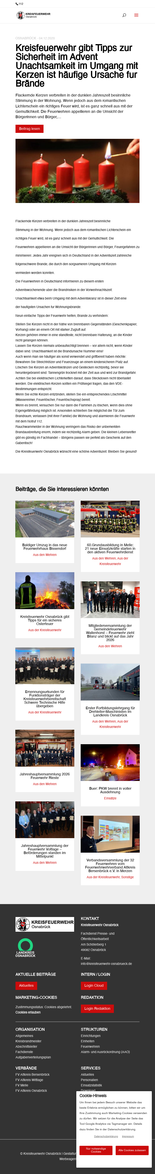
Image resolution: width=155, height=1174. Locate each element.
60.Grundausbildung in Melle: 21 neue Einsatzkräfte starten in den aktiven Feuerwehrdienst (110, 548)
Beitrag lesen (29, 129)
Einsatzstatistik (91, 1085)
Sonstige (127, 877)
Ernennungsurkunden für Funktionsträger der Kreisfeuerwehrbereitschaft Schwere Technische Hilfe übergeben (44, 699)
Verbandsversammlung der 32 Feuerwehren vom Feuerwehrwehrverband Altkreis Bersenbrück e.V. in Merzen (110, 866)
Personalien (90, 1080)
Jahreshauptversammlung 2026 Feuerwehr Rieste (45, 776)
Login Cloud (94, 986)
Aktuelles (26, 986)
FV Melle (21, 1085)
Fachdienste (24, 1052)
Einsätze (110, 798)
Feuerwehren (90, 1046)
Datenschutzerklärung (106, 1136)
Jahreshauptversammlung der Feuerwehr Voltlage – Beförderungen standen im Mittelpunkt (44, 851)
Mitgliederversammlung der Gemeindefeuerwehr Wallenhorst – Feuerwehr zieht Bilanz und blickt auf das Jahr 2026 (110, 633)
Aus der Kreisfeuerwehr (44, 630)
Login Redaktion (97, 1009)
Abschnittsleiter (26, 1046)
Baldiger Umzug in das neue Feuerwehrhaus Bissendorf (44, 547)
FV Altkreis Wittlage (29, 1080)
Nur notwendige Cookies (96, 1150)
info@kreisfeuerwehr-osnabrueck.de (106, 964)
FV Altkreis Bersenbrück (32, 1074)
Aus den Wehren (45, 555)
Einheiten (87, 1041)
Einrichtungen (91, 1036)
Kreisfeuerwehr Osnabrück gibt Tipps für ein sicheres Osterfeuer (44, 620)
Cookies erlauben (28, 1012)
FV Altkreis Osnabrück (31, 1091)
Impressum (128, 1136)
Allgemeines (24, 1036)
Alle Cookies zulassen (132, 1150)
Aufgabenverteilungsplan (33, 1057)
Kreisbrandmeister (28, 1041)
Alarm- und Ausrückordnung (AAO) (105, 1052)
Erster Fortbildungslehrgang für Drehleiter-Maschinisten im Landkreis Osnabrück (110, 711)
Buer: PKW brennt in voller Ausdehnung (110, 790)
